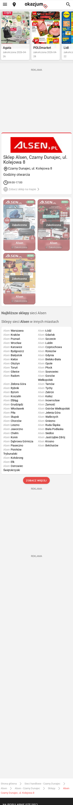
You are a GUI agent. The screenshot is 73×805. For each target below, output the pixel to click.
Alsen (4, 788)
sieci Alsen (23, 313)
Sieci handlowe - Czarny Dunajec (42, 783)
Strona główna (9, 783)
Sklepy (51, 788)
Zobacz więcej (36, 480)
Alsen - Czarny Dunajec (27, 788)
